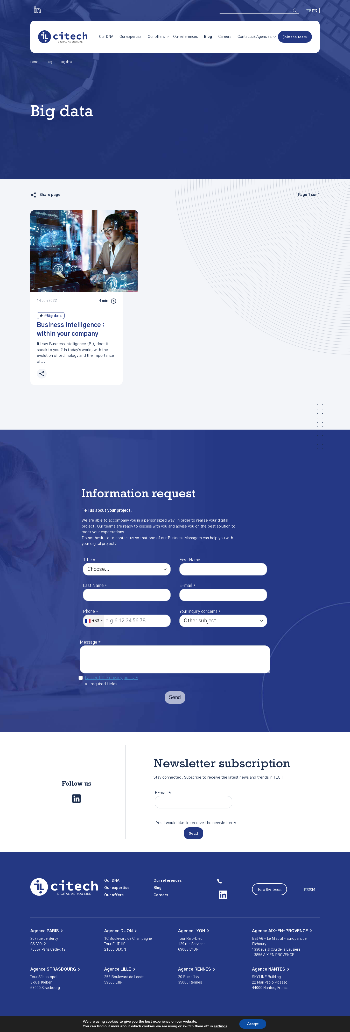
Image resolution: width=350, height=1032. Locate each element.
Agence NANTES (270, 969)
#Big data (51, 316)
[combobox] (93, 621)
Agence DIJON (120, 931)
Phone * (90, 611)
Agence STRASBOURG (55, 969)
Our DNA (106, 37)
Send (193, 834)
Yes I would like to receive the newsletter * (196, 823)
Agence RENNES (196, 969)
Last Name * (95, 585)
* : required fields (101, 684)
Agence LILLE (119, 969)
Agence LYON (193, 931)
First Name (189, 560)
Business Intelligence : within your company (70, 329)
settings (220, 1026)
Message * (90, 642)
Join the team (295, 37)
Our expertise (131, 37)
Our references (185, 37)
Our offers (156, 37)
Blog (208, 37)
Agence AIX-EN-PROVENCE (282, 931)
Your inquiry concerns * (200, 611)
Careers (224, 37)
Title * (89, 560)
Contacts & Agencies (254, 37)
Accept (252, 1023)
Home (34, 61)
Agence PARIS (46, 931)
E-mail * (187, 585)
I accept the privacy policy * (111, 678)
